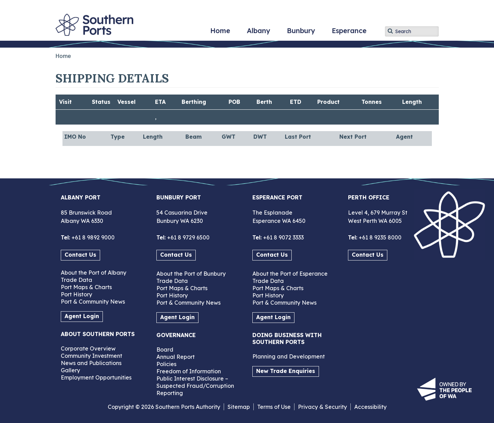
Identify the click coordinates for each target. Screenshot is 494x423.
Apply (390, 31)
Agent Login (82, 316)
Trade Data (76, 279)
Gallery (70, 370)
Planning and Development (288, 356)
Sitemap (238, 406)
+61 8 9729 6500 (188, 237)
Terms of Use (274, 406)
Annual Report (175, 356)
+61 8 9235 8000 (379, 237)
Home (220, 33)
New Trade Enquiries (285, 370)
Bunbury (301, 33)
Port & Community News (93, 301)
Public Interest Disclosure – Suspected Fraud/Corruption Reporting (195, 385)
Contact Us (80, 254)
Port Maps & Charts (86, 287)
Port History (76, 294)
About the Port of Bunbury (191, 273)
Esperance (349, 33)
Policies (166, 364)
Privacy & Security (322, 406)
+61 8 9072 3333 (283, 237)
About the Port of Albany (93, 272)
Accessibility (370, 406)
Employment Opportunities (96, 377)
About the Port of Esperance (290, 273)
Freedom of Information (188, 371)
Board (164, 349)
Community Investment (91, 355)
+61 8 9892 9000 (92, 237)
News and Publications (91, 363)
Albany (258, 33)
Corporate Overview (88, 348)
